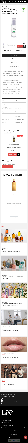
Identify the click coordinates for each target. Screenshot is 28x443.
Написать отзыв (8, 167)
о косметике (5, 380)
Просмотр (12, 154)
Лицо (6, 6)
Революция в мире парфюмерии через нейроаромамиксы (13, 250)
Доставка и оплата (14, 66)
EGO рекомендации (8, 353)
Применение (14, 62)
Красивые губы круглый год (11, 357)
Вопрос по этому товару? (12, 51)
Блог (3, 226)
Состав (14, 59)
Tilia (14, 194)
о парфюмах (6, 246)
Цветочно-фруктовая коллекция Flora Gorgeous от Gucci (12, 304)
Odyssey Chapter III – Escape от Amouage (12, 277)
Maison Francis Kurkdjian (10, 330)
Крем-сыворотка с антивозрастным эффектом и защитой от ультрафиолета (14, 145)
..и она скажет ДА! (8, 384)
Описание (14, 55)
